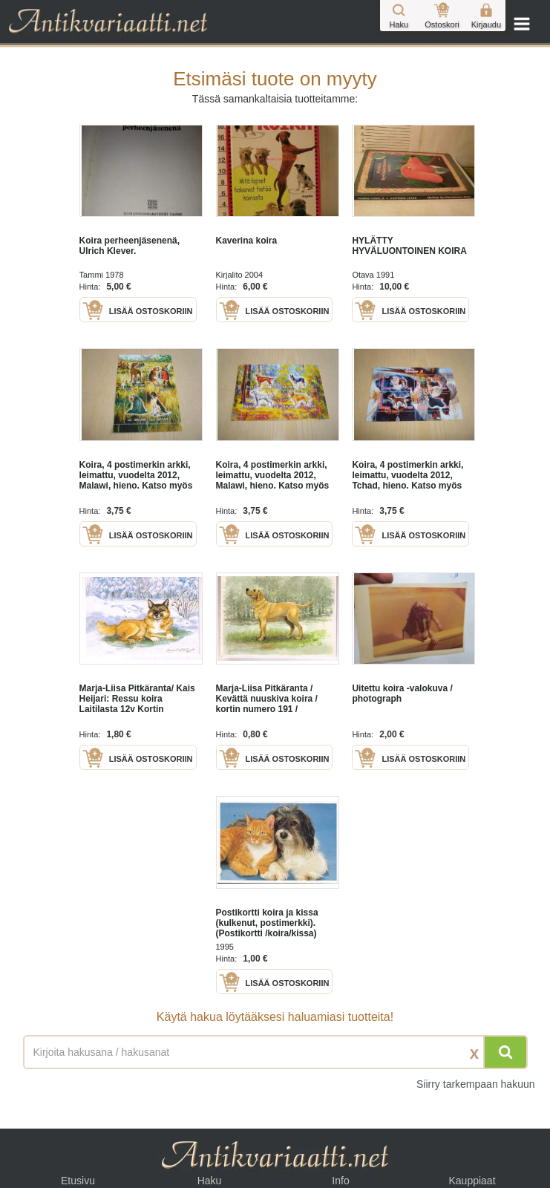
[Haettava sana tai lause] (275, 1052)
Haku (209, 1181)
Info (340, 1181)
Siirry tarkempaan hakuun (475, 1084)
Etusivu (78, 1181)
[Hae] (505, 1052)
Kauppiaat (471, 1181)
